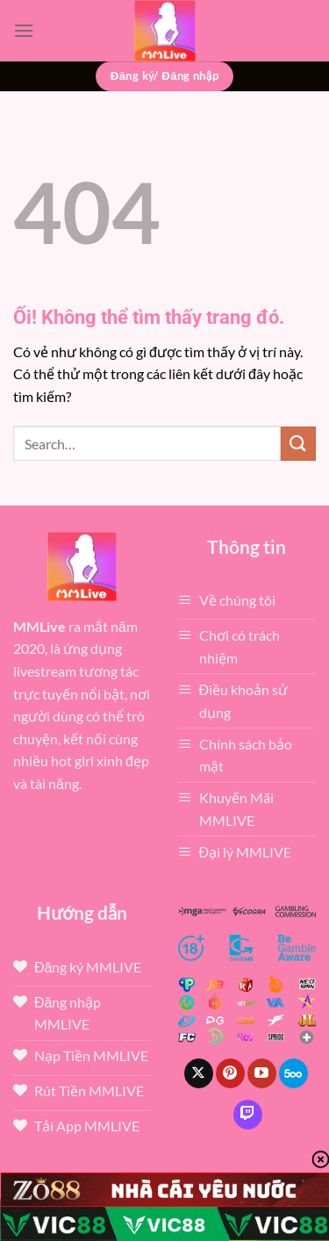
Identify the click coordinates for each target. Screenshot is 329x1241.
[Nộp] (298, 444)
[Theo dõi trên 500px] (293, 1073)
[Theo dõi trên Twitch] (247, 1115)
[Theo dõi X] (198, 1073)
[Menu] (23, 30)
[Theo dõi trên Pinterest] (230, 1073)
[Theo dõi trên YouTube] (261, 1073)
